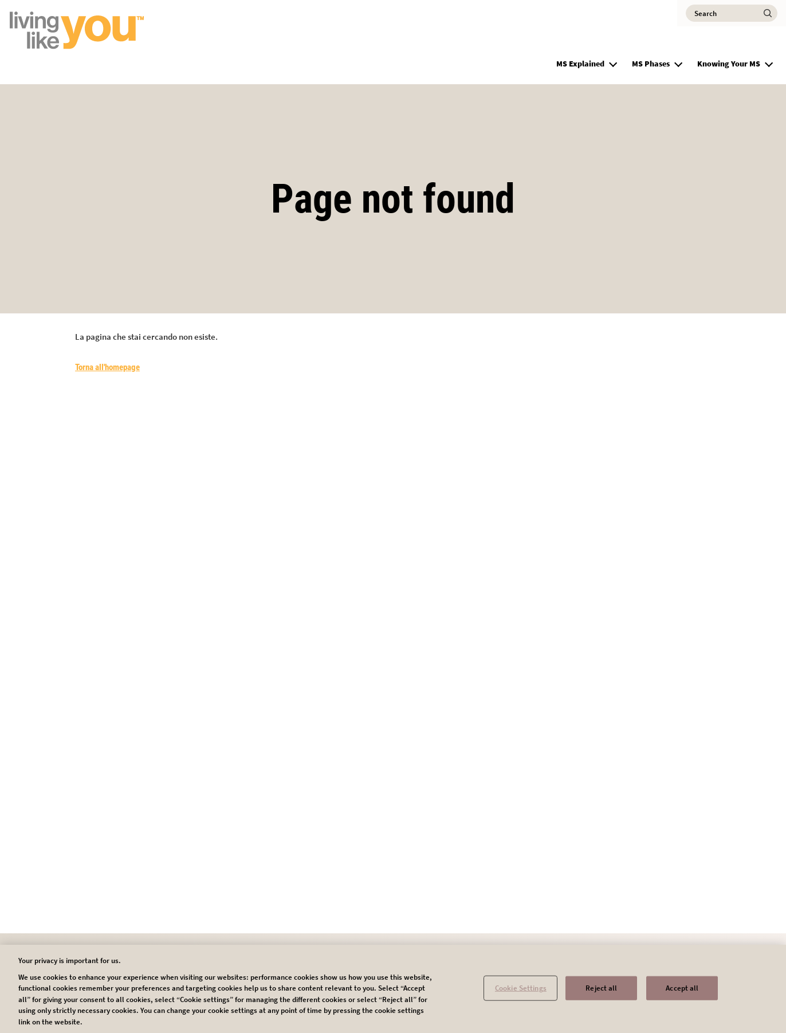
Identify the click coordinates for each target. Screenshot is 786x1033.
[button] (613, 62)
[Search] (731, 13)
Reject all (601, 992)
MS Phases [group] (651, 63)
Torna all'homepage (107, 367)
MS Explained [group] (580, 63)
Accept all (682, 992)
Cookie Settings (521, 992)
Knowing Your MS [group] (728, 63)
